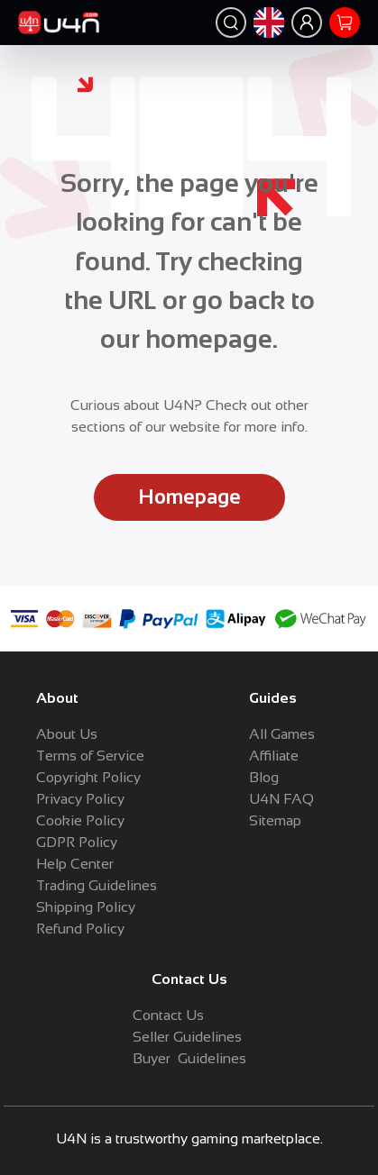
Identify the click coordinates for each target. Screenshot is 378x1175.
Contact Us (168, 1015)
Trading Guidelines (96, 885)
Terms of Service (90, 755)
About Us (66, 734)
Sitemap (275, 820)
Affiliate (274, 755)
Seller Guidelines (187, 1036)
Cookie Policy (80, 820)
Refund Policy (80, 928)
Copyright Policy (88, 777)
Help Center (75, 863)
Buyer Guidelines (189, 1058)
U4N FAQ (281, 798)
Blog (264, 777)
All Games (282, 734)
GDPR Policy (76, 842)
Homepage (189, 497)
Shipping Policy (85, 907)
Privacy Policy (80, 798)
